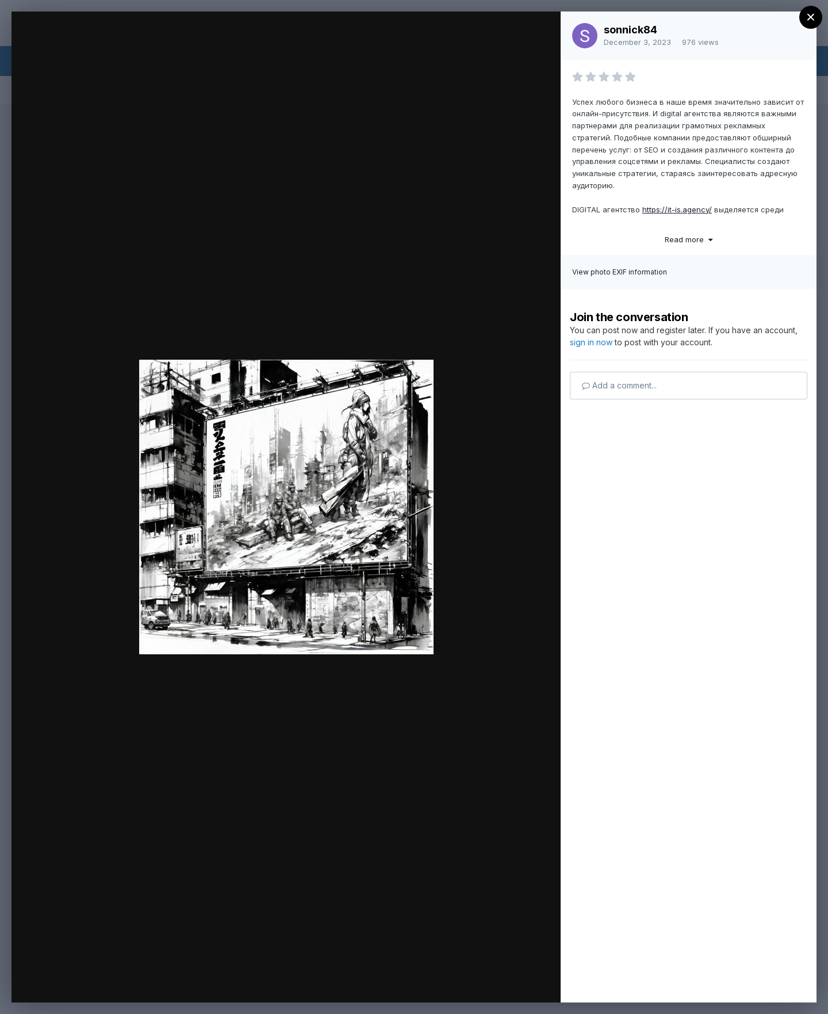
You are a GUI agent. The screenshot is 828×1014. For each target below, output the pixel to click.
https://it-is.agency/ (677, 209)
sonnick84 (630, 30)
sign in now (591, 342)
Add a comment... (619, 385)
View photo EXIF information (619, 272)
